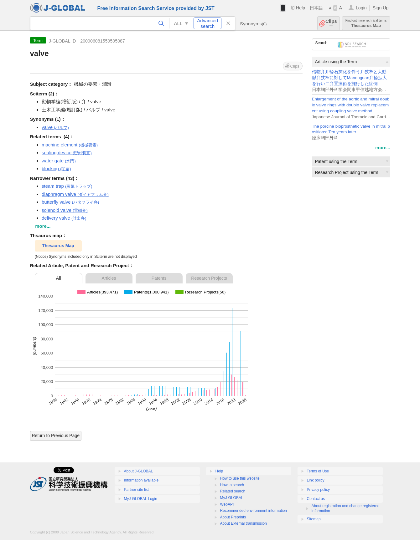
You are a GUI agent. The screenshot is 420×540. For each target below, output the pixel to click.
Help (300, 7)
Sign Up (381, 7)
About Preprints (233, 517)
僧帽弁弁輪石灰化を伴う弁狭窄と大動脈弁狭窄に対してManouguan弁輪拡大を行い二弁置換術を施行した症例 (349, 77)
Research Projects (209, 278)
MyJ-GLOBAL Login (140, 499)
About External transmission (243, 523)
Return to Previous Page (56, 435)
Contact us (316, 499)
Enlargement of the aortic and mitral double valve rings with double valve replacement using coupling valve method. (351, 105)
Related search (233, 491)
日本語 (316, 7)
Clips (331, 23)
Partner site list (136, 489)
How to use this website (240, 478)
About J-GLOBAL (138, 471)
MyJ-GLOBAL (231, 498)
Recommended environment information (253, 510)
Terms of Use (318, 471)
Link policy (315, 480)
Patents (159, 278)
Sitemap (314, 519)
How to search (232, 485)
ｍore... (382, 147)
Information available (141, 480)
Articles (109, 278)
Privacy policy (318, 489)
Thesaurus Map (366, 23)
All (58, 278)
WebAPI (227, 504)
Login (361, 7)
